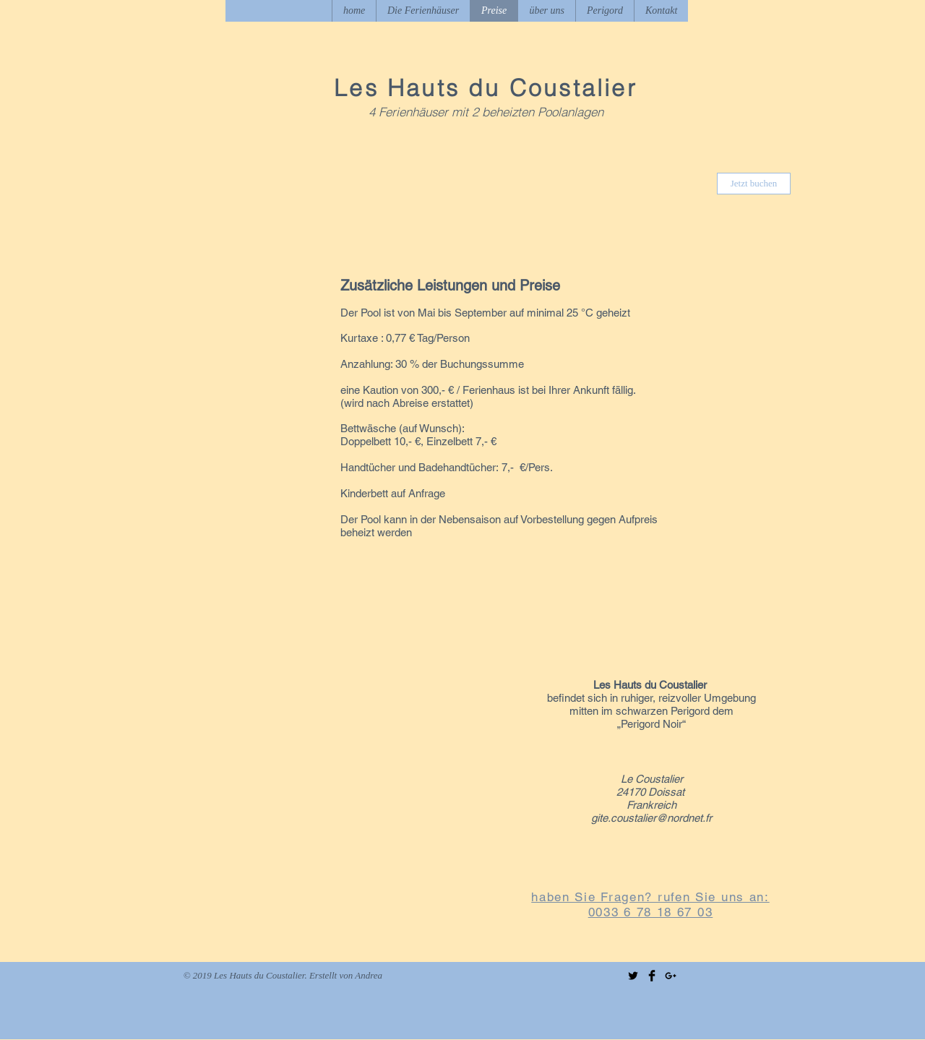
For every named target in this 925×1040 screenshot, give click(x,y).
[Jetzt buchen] (754, 183)
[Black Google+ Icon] (670, 975)
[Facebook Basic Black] (652, 975)
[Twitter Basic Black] (633, 975)
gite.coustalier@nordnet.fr (651, 818)
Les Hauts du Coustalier (485, 88)
